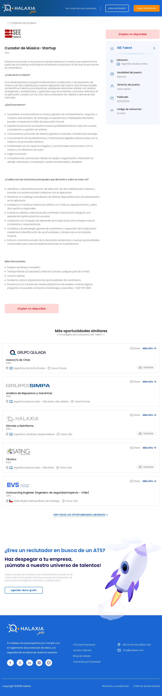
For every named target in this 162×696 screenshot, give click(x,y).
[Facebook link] (10, 662)
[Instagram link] (39, 662)
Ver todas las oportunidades (81, 8)
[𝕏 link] (20, 662)
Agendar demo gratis (24, 590)
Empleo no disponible (133, 34)
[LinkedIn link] (29, 663)
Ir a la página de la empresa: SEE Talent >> (81, 334)
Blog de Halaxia (82, 656)
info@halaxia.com (133, 650)
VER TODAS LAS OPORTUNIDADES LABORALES (81, 514)
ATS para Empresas (84, 644)
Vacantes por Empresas (87, 661)
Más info (149, 348)
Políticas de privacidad (146, 686)
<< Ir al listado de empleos (21, 23)
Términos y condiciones (115, 686)
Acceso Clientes (82, 650)
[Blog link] (48, 662)
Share (135, 348)
